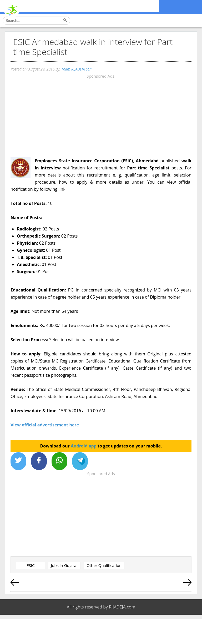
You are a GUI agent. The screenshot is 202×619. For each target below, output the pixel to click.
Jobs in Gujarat (64, 565)
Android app (84, 446)
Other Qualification (104, 565)
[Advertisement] (101, 116)
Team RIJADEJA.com (77, 69)
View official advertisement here (45, 425)
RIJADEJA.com (122, 607)
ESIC (30, 565)
